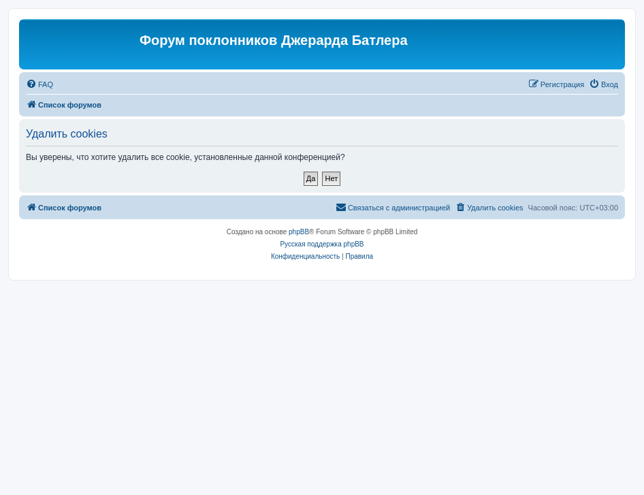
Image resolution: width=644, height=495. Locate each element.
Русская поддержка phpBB (322, 244)
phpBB (299, 232)
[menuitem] (39, 84)
